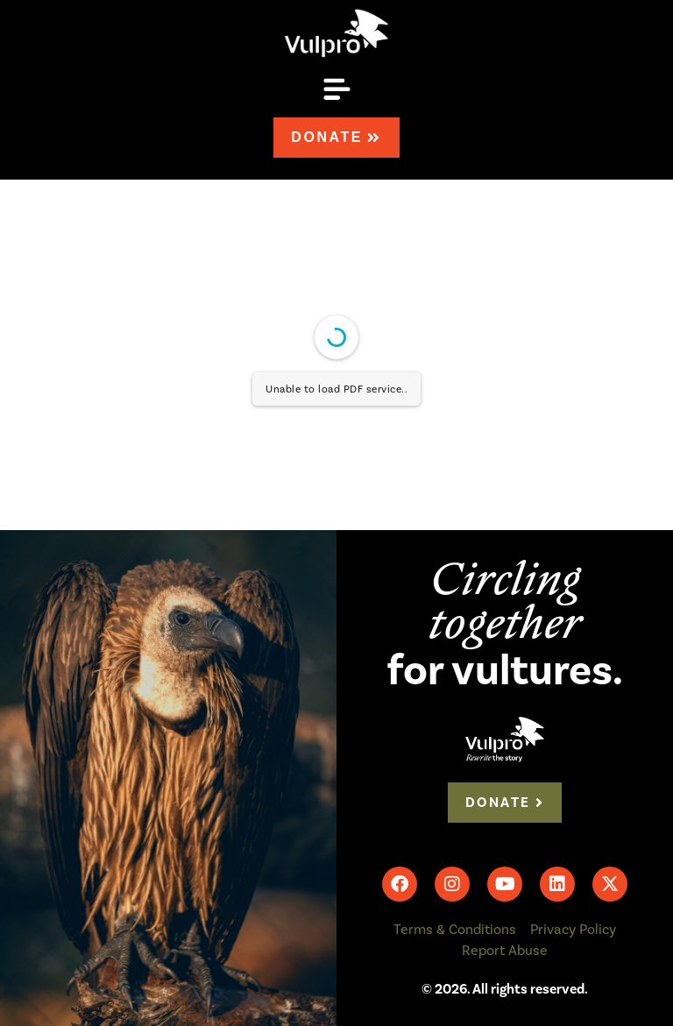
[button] (336, 92)
